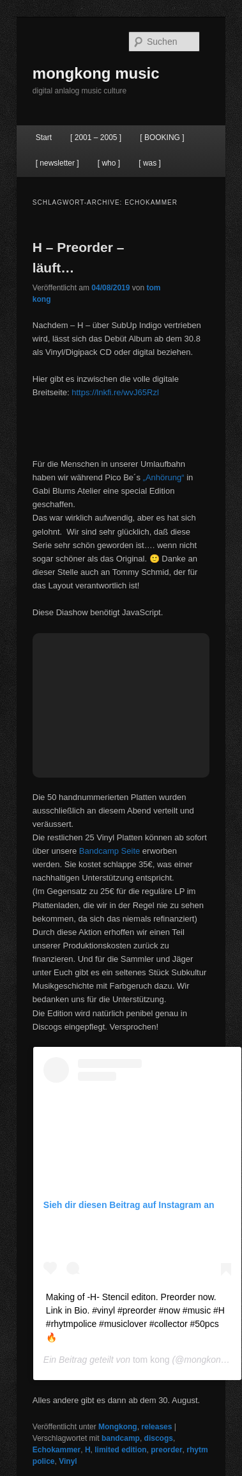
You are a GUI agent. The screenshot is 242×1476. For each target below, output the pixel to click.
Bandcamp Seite (109, 851)
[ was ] (150, 163)
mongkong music (96, 73)
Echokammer (56, 1449)
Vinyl (68, 1461)
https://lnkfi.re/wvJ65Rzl (115, 392)
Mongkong (117, 1426)
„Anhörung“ (164, 477)
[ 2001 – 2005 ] (95, 137)
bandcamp (121, 1438)
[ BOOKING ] (162, 137)
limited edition (120, 1449)
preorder (166, 1449)
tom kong (151, 1359)
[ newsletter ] (57, 163)
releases (156, 1426)
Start (44, 137)
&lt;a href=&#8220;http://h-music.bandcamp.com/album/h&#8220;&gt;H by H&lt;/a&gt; (121, 426)
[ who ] (109, 163)
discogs (158, 1438)
